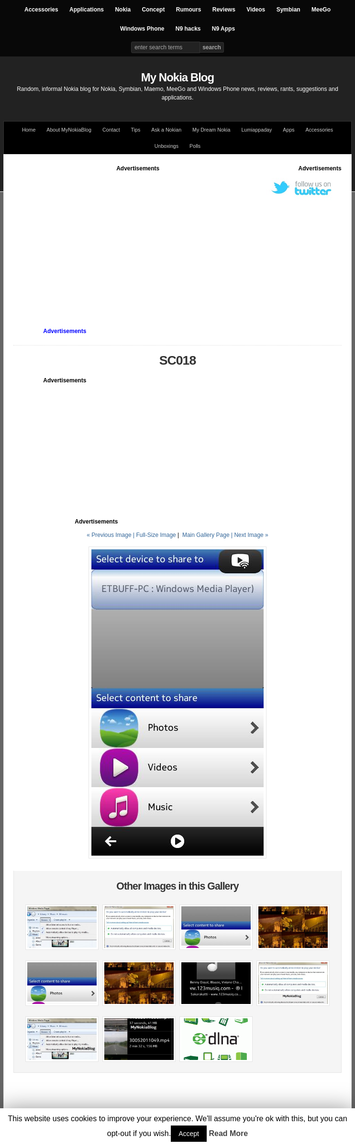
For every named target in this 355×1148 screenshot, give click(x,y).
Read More (228, 1133)
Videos (255, 9)
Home (28, 130)
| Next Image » (249, 535)
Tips (136, 130)
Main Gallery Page (206, 535)
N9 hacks (188, 28)
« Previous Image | (111, 535)
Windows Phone (142, 28)
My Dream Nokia (211, 130)
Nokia (123, 9)
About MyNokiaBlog (68, 130)
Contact (111, 130)
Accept (188, 1133)
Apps (288, 130)
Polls (194, 146)
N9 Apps (223, 28)
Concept (153, 9)
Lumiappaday (256, 130)
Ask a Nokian (166, 130)
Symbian (288, 9)
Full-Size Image (156, 535)
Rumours (188, 9)
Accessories (41, 9)
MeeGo (321, 9)
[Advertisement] (184, 240)
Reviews (223, 9)
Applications (86, 9)
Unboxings (166, 146)
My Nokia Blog (177, 77)
